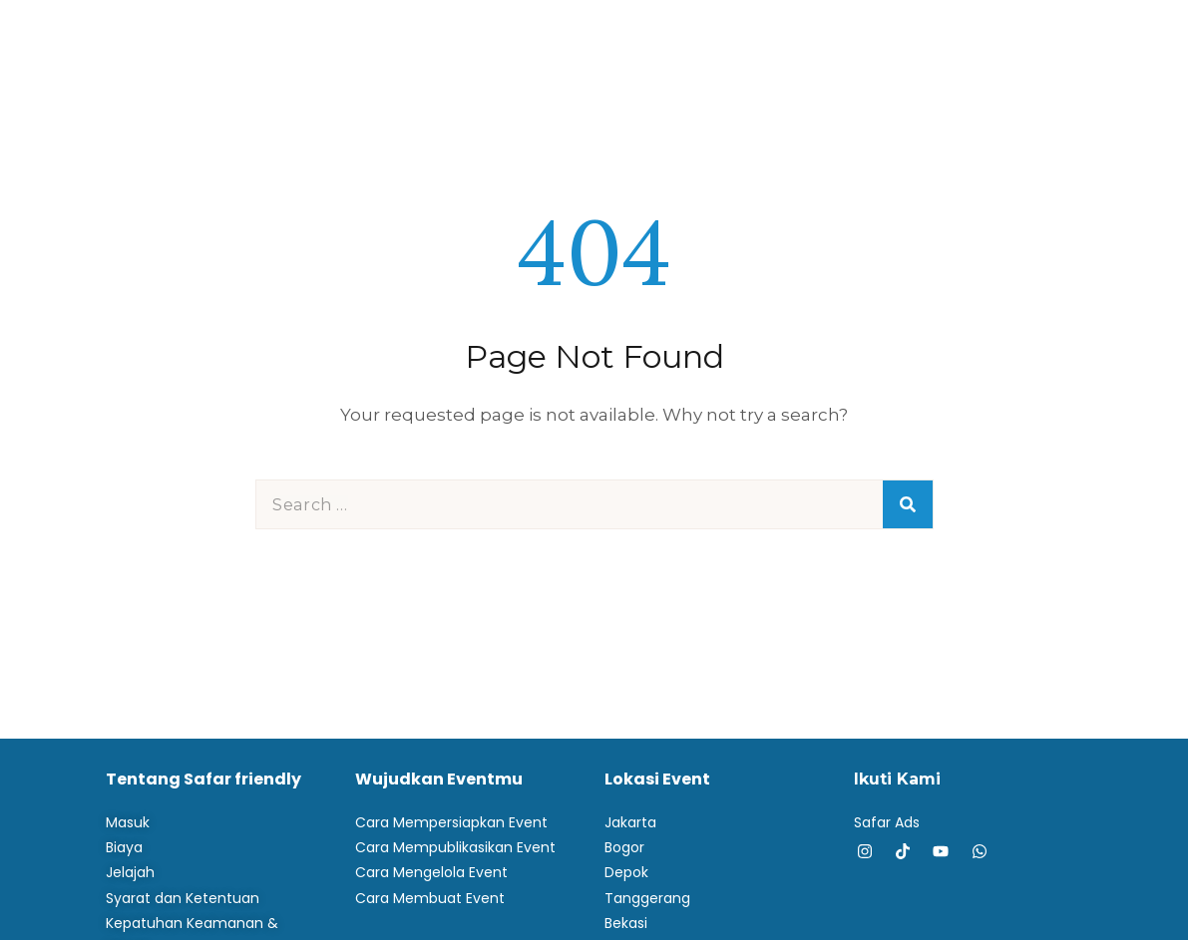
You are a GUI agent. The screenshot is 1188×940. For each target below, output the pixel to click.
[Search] (908, 504)
